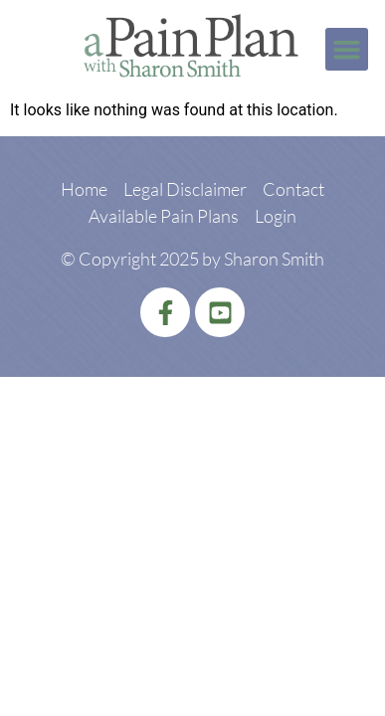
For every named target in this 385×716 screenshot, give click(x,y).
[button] (347, 50)
